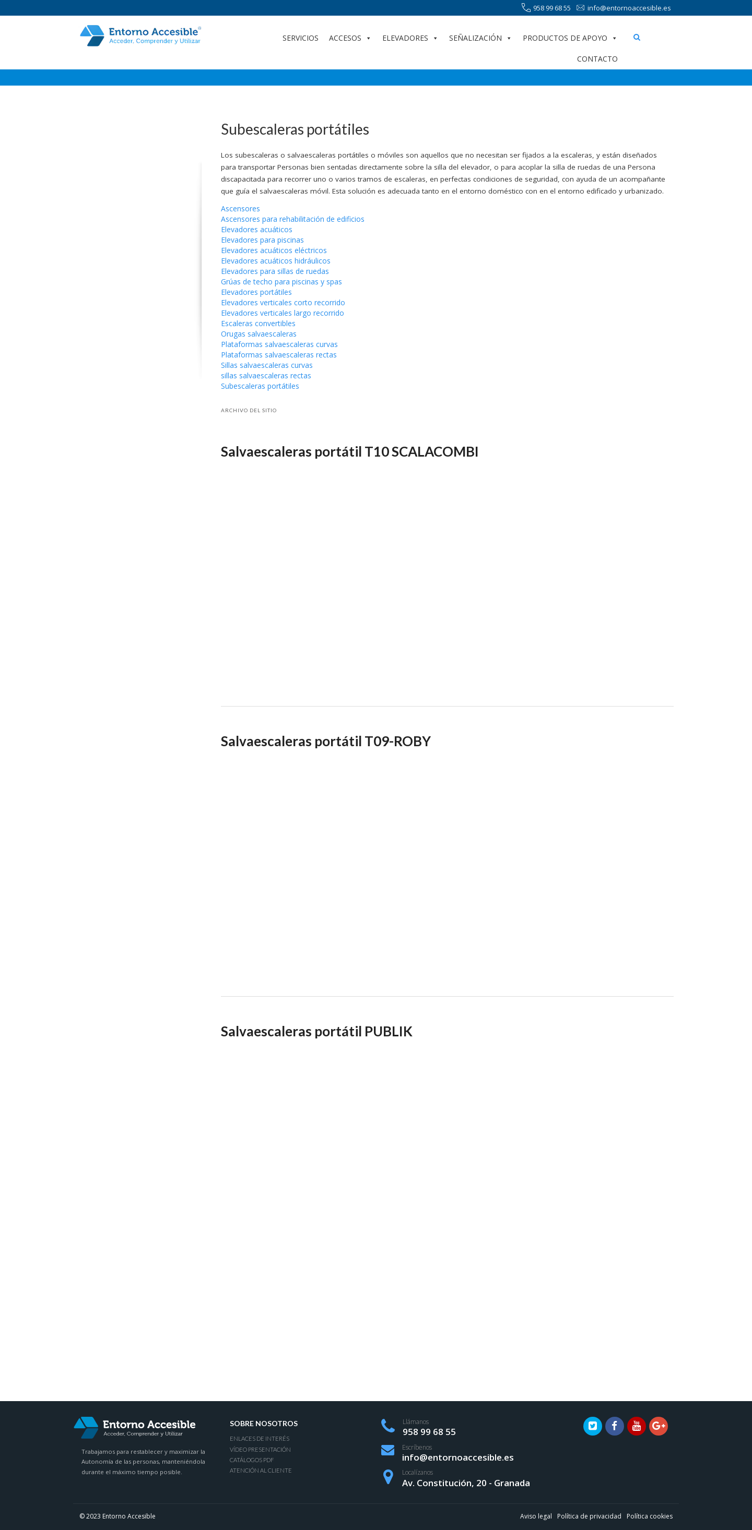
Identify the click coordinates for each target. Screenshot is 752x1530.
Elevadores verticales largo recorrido (282, 313)
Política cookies (650, 1516)
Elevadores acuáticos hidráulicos (276, 261)
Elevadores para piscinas (262, 240)
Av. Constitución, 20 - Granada (466, 1483)
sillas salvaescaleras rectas (266, 375)
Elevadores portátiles (256, 292)
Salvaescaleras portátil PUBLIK (317, 1031)
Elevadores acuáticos (256, 229)
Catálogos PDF (252, 1459)
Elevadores (410, 38)
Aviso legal (536, 1516)
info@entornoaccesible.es (623, 8)
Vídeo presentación (260, 1449)
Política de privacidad (589, 1516)
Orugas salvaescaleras (259, 334)
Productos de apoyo (570, 38)
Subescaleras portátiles (260, 386)
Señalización (480, 38)
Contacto (597, 59)
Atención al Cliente (261, 1470)
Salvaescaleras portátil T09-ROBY (326, 741)
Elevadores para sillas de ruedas (275, 271)
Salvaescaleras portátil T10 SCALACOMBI (350, 451)
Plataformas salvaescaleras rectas (279, 355)
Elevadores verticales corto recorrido (283, 302)
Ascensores (240, 208)
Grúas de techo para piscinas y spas (281, 281)
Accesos (350, 38)
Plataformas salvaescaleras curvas (279, 344)
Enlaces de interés (259, 1438)
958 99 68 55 (546, 8)
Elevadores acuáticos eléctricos (274, 250)
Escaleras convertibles (258, 323)
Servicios (301, 38)
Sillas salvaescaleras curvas (267, 365)
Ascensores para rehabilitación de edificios (293, 219)
